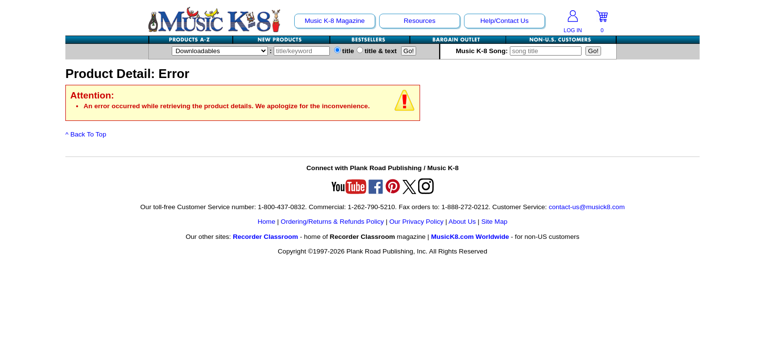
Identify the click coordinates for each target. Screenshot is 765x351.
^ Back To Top (85, 134)
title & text (377, 51)
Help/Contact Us (505, 20)
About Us (462, 221)
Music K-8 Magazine (334, 20)
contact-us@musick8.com (587, 207)
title (344, 51)
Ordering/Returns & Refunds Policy (332, 221)
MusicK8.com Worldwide (470, 236)
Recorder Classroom (265, 236)
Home (266, 221)
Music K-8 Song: (520, 51)
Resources (420, 20)
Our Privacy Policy (416, 221)
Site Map (494, 221)
